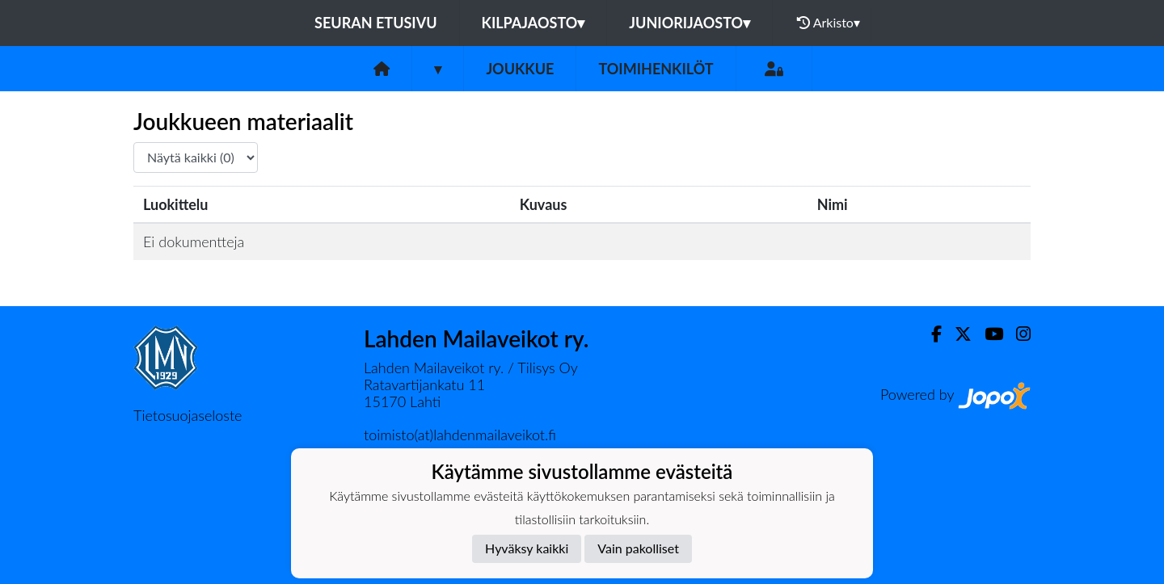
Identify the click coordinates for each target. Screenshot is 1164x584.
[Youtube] (987, 334)
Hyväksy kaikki (526, 548)
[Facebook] (930, 334)
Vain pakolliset (638, 548)
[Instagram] (1017, 334)
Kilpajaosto (533, 23)
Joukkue (520, 69)
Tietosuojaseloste (187, 415)
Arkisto (828, 22)
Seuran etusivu (375, 23)
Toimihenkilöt (655, 69)
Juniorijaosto (689, 23)
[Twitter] (957, 334)
